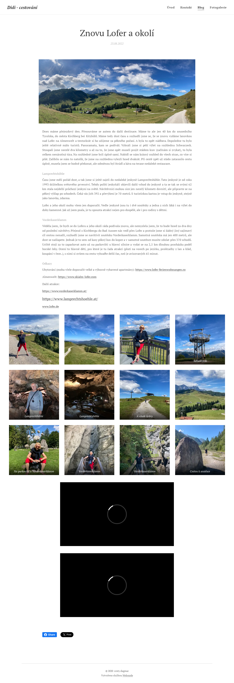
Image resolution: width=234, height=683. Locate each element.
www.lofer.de (50, 306)
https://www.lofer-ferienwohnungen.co (160, 270)
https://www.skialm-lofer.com (77, 277)
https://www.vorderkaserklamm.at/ (64, 291)
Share (49, 634)
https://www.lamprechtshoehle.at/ (70, 298)
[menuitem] (170, 7)
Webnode (128, 675)
